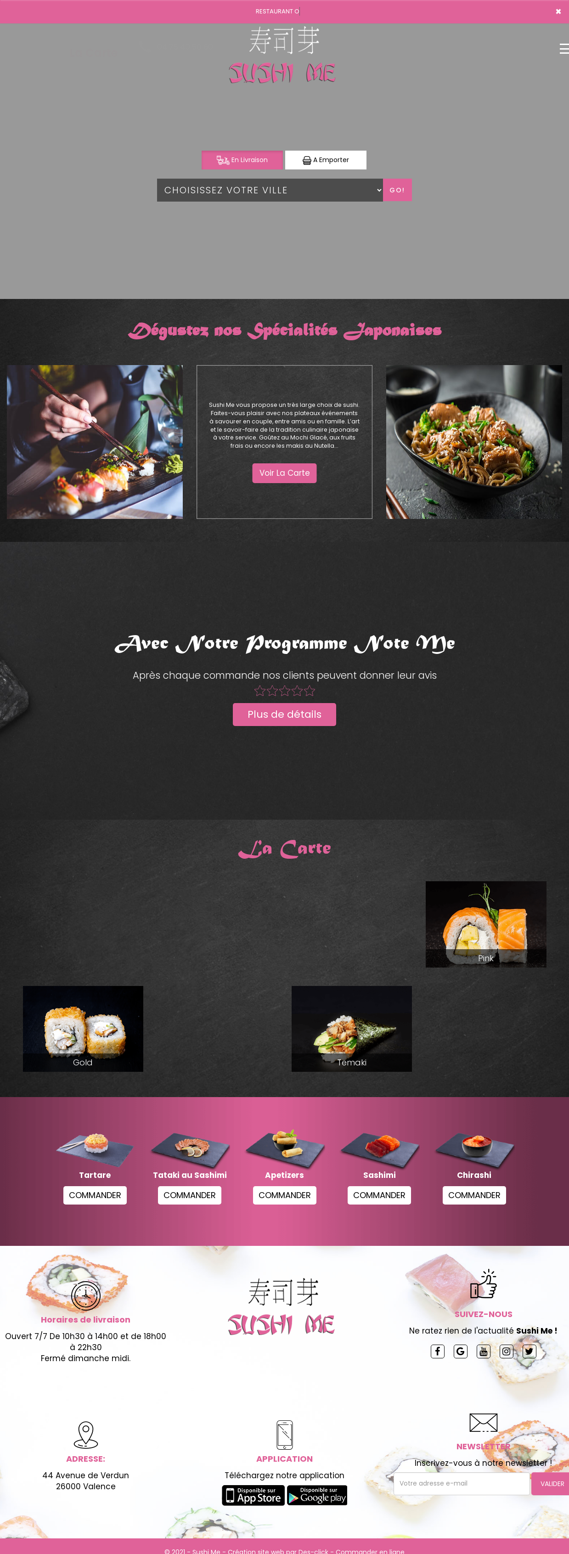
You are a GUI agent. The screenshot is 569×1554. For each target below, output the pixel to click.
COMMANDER (95, 1195)
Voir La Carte (284, 473)
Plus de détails (284, 714)
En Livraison (242, 160)
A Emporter (326, 160)
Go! (397, 190)
